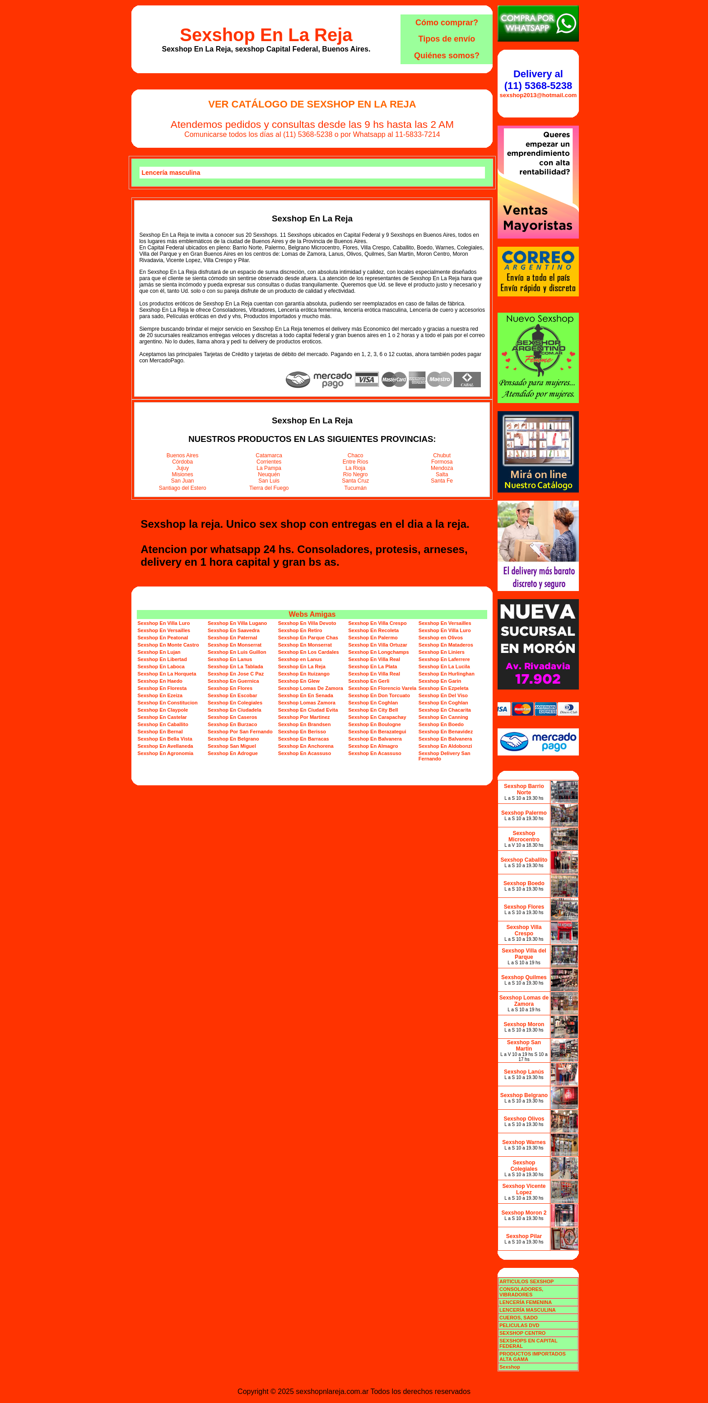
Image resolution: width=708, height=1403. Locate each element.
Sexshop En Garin (440, 681)
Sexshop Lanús (524, 1072)
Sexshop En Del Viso (443, 695)
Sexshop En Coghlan (373, 702)
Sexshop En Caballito (162, 724)
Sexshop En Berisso (302, 731)
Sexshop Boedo (524, 883)
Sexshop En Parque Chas (308, 637)
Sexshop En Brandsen (304, 724)
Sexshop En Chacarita (445, 710)
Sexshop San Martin (524, 1045)
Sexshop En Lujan (158, 652)
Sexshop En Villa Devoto (307, 623)
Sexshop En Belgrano (233, 738)
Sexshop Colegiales (523, 1165)
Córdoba (182, 462)
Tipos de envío (447, 38)
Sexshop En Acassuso (304, 753)
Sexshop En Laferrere (444, 659)
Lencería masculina (171, 172)
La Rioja (355, 468)
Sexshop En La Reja (266, 35)
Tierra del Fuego (269, 488)
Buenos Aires (183, 455)
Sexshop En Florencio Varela (382, 688)
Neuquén (269, 474)
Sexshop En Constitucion (167, 702)
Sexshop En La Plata (372, 666)
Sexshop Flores (524, 907)
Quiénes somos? (447, 55)
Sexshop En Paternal (232, 637)
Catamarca (269, 455)
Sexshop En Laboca (161, 666)
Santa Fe (442, 481)
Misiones (182, 474)
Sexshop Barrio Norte (524, 789)
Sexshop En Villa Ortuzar (377, 645)
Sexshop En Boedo (441, 724)
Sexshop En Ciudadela (234, 710)
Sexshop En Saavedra (234, 630)
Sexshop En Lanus (230, 659)
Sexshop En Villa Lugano (237, 623)
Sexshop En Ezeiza (159, 695)
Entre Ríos (355, 462)
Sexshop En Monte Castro (168, 645)
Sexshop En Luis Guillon (237, 652)
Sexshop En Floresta (161, 688)
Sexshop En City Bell (373, 710)
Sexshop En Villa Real (374, 659)
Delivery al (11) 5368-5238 (538, 79)
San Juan (182, 481)
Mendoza (442, 468)
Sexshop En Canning (443, 717)
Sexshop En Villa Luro (163, 623)
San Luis (268, 481)
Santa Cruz (355, 481)
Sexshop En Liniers (442, 652)
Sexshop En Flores (230, 688)
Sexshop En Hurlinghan (447, 673)
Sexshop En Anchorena (306, 746)
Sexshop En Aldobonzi (445, 746)
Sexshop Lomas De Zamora (310, 688)
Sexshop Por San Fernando (240, 731)
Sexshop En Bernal (159, 731)
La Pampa (268, 468)
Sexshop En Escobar (232, 695)
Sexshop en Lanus (300, 659)
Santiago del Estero (182, 488)
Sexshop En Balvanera (375, 738)
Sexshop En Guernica (233, 681)
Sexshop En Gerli (368, 681)
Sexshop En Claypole (162, 710)
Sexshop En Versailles (445, 623)
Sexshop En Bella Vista (164, 738)
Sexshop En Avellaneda (165, 746)
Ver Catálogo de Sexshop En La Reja (312, 104)
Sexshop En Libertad (161, 659)
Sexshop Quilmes (524, 977)
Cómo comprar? (446, 22)
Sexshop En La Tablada (235, 666)
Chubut (442, 455)
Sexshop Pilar (524, 1236)
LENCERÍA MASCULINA (527, 1310)
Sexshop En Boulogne (374, 724)
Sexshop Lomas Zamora (306, 702)
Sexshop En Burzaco (232, 724)
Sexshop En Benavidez (446, 731)
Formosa (441, 462)
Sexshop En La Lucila (444, 666)
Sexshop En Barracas (303, 738)
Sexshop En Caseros (232, 717)
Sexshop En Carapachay (377, 717)
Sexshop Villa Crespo (524, 930)
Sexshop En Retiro (300, 630)
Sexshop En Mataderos (446, 645)
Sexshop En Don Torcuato (379, 695)
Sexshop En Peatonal (162, 637)
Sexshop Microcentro (524, 836)
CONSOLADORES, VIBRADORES (521, 1291)
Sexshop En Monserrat (234, 645)
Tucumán (355, 488)
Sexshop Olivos (523, 1119)
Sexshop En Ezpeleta (444, 688)
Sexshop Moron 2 (523, 1213)
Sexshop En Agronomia (165, 753)
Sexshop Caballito (523, 860)
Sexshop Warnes (523, 1142)
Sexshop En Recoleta (373, 630)
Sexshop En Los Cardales (308, 652)
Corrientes (268, 462)
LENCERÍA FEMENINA (525, 1302)
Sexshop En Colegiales (235, 702)
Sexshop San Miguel (232, 746)
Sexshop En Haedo (159, 681)
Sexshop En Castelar (161, 717)
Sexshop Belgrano (524, 1095)
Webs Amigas (312, 614)
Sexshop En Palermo (372, 637)
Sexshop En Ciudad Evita (308, 710)
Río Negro (355, 474)
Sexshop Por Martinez (304, 717)
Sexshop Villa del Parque (524, 954)
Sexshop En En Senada (305, 695)
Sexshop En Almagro (373, 746)
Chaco (355, 455)
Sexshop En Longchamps (378, 652)
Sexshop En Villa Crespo (377, 623)
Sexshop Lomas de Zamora (524, 1001)
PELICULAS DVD (519, 1325)
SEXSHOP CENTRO (522, 1333)
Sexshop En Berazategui (377, 731)
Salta (442, 474)
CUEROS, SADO (518, 1317)
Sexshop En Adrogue (233, 753)
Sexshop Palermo (524, 813)
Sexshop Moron (523, 1024)
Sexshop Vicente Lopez (524, 1189)
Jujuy (182, 468)
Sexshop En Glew (299, 681)
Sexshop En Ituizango (304, 673)
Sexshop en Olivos (441, 637)
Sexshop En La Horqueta (166, 673)
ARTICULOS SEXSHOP (526, 1281)
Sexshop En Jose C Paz (236, 673)
